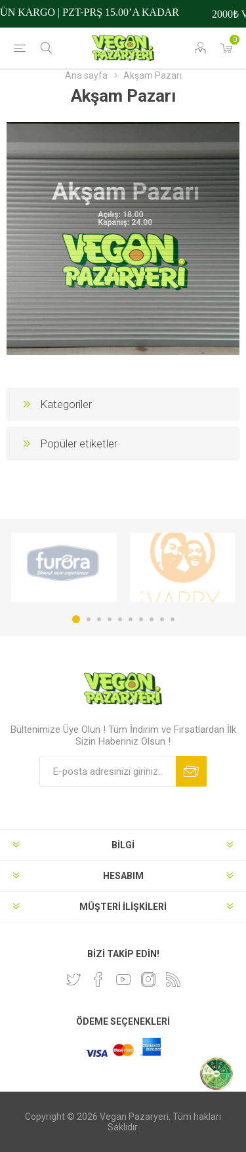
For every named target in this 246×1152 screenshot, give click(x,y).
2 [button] (89, 619)
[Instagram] (148, 979)
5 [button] (120, 619)
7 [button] (141, 619)
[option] (64, 567)
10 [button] (172, 619)
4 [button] (110, 619)
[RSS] (173, 979)
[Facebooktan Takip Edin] (98, 979)
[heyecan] (73, 979)
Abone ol (191, 771)
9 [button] (162, 619)
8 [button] (152, 619)
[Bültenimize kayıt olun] (107, 771)
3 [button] (99, 619)
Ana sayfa (86, 75)
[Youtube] (123, 979)
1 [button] (76, 619)
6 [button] (131, 619)
